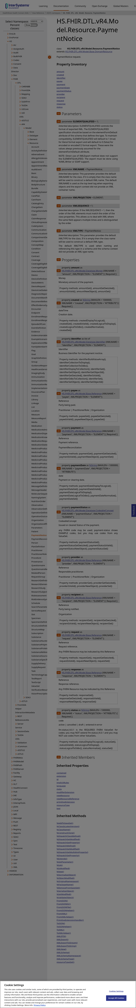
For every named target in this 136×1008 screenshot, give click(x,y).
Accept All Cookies (116, 1000)
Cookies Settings (116, 993)
